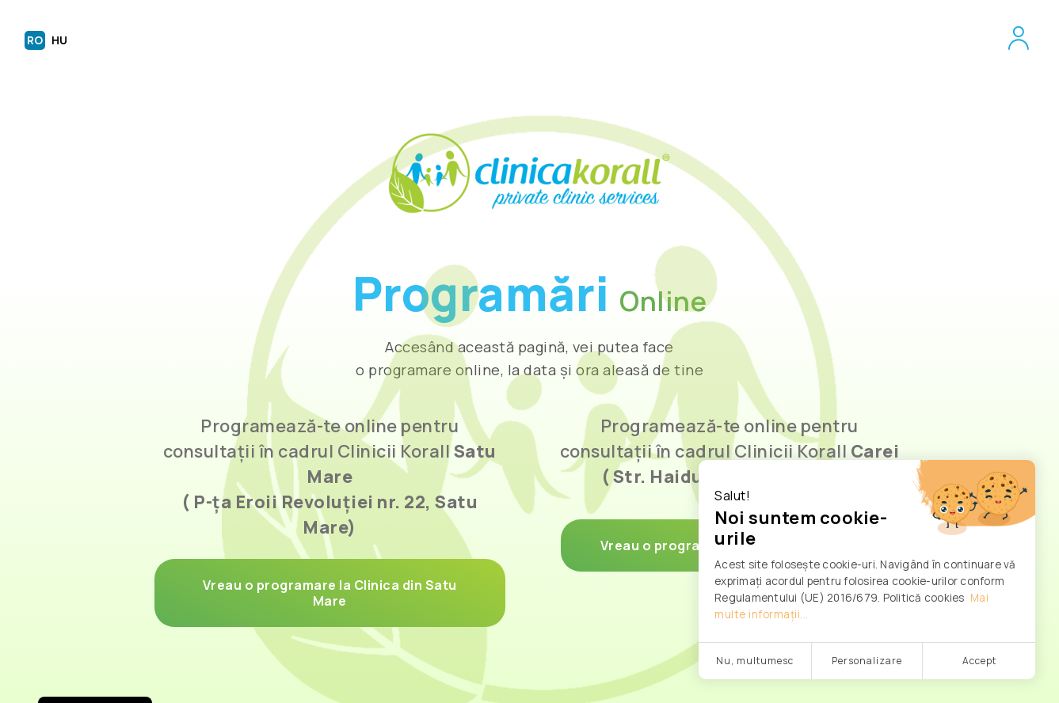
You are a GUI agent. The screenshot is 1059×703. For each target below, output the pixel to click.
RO (35, 40)
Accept (979, 660)
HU (59, 40)
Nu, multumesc (755, 660)
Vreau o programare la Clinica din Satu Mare (330, 593)
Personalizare (867, 660)
